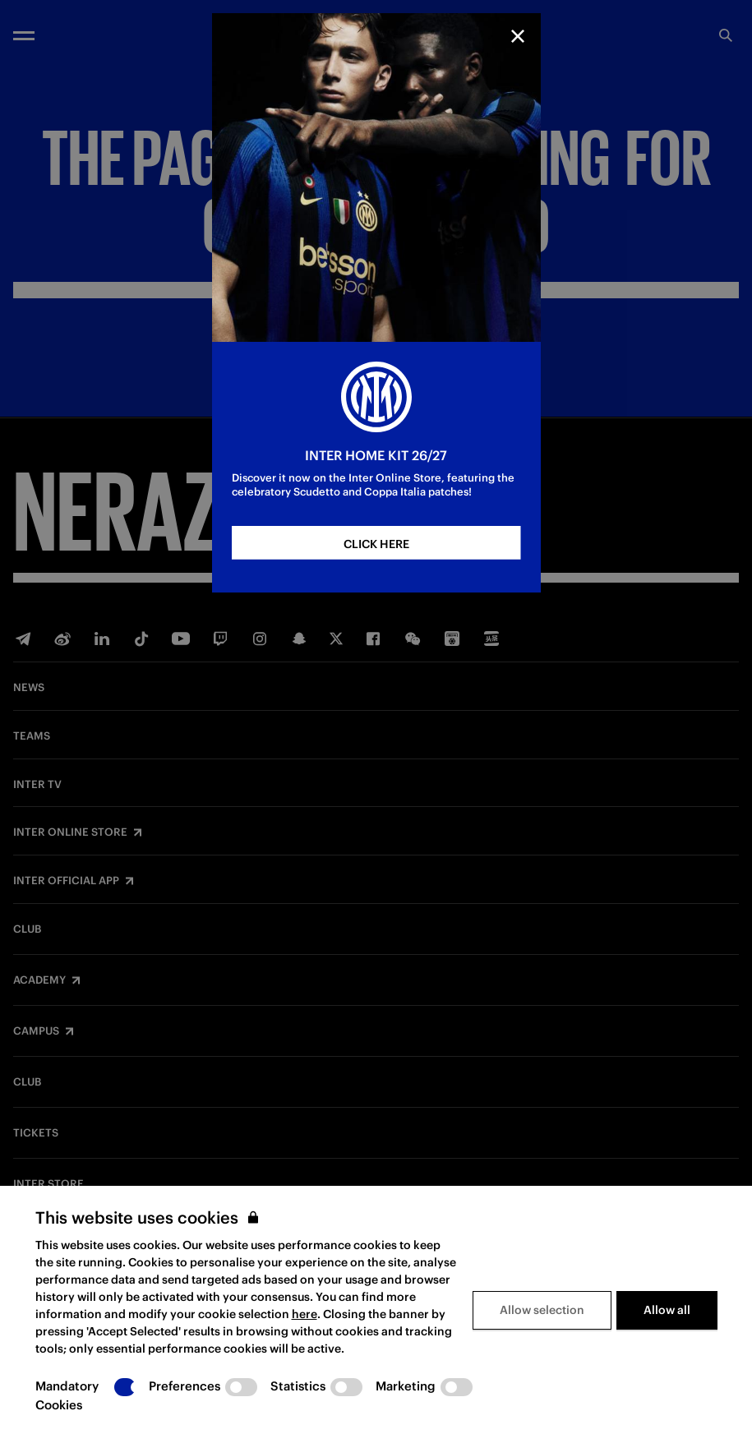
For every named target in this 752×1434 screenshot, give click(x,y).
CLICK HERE (376, 544)
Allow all (667, 1310)
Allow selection (542, 1310)
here (304, 1314)
